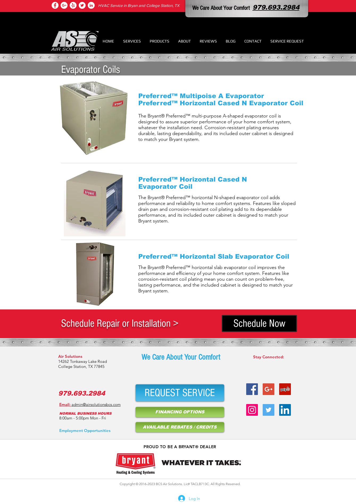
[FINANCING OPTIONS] (180, 412)
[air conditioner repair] (91, 5)
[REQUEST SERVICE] (180, 392)
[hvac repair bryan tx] (268, 389)
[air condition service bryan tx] (285, 389)
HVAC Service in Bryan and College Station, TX (138, 5)
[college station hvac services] (55, 5)
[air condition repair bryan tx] (82, 5)
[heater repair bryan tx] (252, 389)
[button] (132, 41)
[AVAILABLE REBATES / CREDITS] (180, 427)
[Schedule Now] (259, 323)
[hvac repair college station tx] (64, 5)
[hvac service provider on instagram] (252, 410)
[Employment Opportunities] (85, 430)
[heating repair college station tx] (73, 5)
